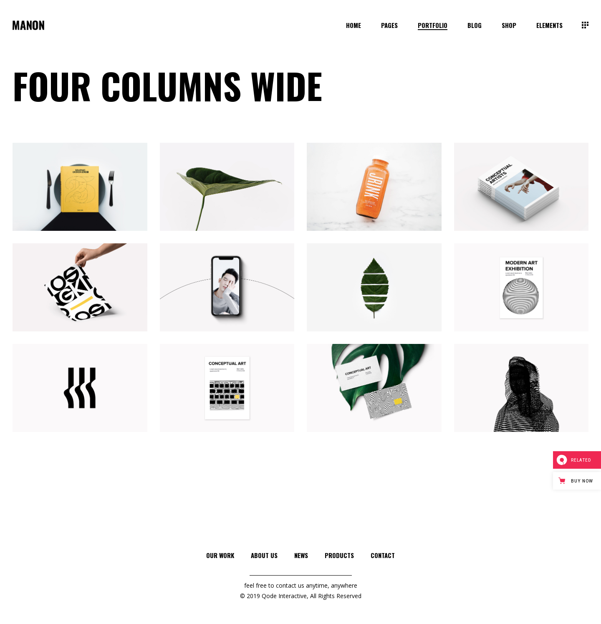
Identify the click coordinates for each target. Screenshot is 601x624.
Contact (383, 555)
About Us (264, 555)
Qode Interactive (284, 596)
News (301, 555)
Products (339, 555)
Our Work (220, 555)
